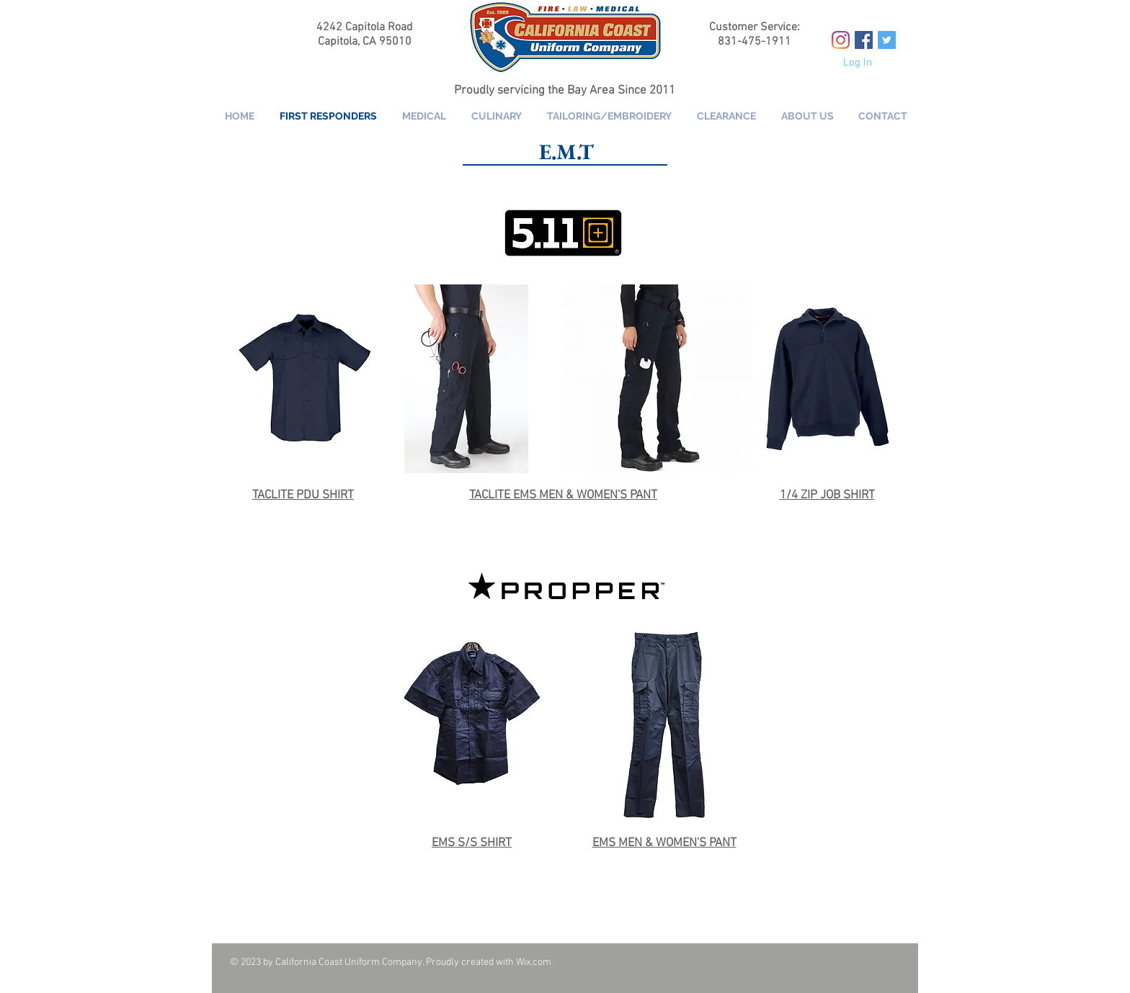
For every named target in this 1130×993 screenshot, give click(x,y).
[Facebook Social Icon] (864, 40)
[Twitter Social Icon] (887, 40)
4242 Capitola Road (364, 27)
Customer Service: (754, 27)
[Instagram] (841, 40)
